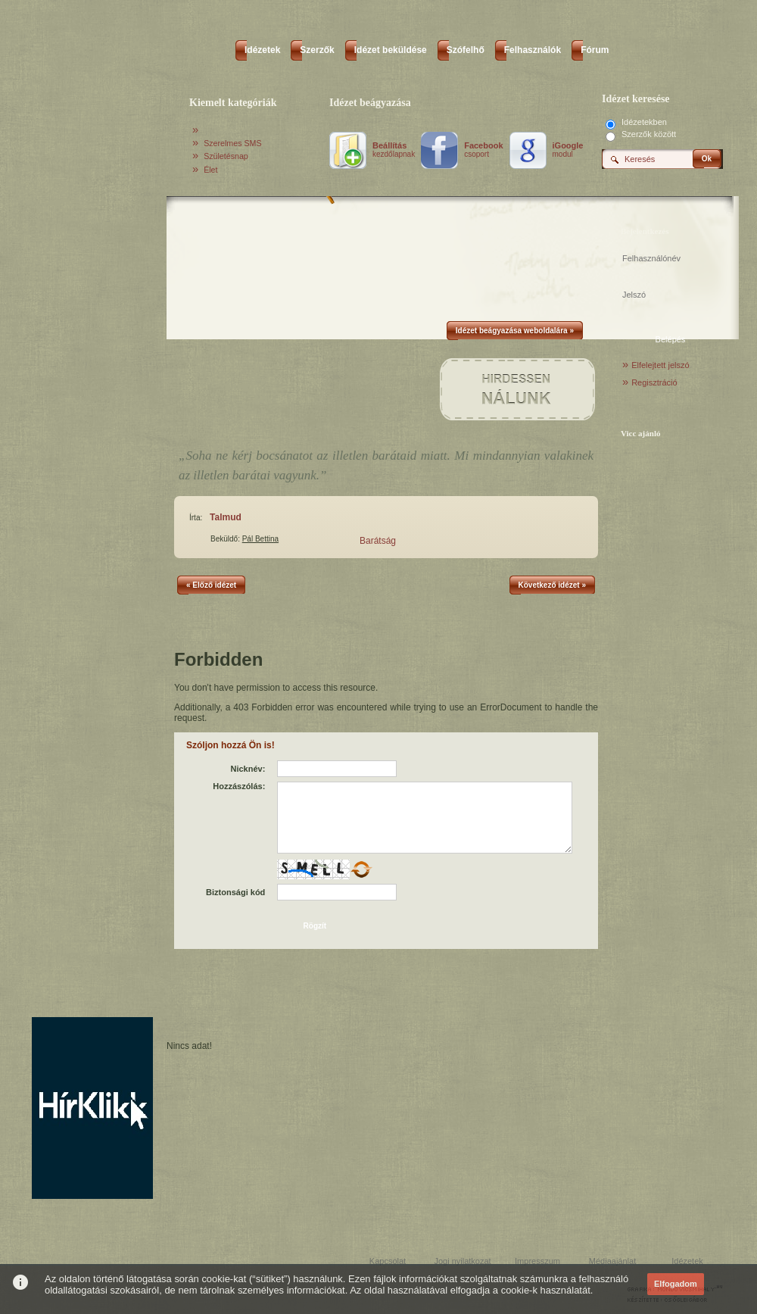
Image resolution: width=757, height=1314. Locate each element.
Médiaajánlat (612, 1261)
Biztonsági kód (235, 892)
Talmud (225, 517)
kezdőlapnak (393, 150)
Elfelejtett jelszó (660, 365)
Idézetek (687, 1261)
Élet (210, 169)
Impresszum (537, 1261)
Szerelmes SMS (232, 143)
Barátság (378, 540)
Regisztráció (654, 382)
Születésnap (226, 156)
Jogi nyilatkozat (462, 1261)
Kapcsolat (387, 1261)
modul (568, 150)
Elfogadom (675, 1283)
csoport (483, 150)
